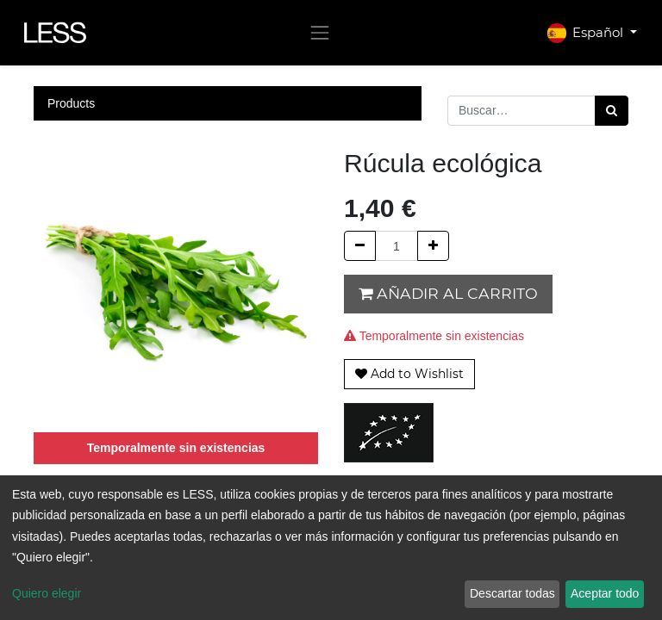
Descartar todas (512, 593)
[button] (409, 374)
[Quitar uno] (360, 246)
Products (71, 103)
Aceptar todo (605, 593)
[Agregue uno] (433, 246)
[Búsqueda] (611, 111)
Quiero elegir (46, 593)
